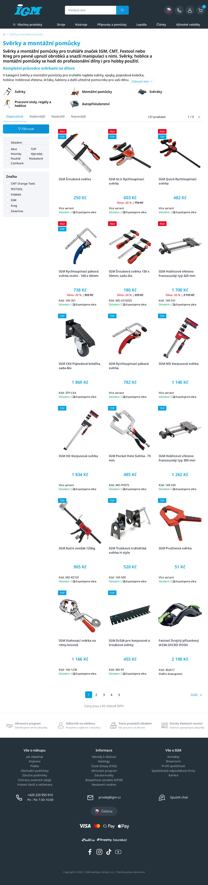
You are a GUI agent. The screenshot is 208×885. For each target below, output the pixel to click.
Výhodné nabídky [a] (188, 24)
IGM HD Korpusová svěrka (78, 456)
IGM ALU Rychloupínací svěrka (126, 181)
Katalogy (104, 761)
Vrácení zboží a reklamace (34, 784)
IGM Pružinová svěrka (175, 548)
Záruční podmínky (34, 775)
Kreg (14, 205)
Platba (34, 766)
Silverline (17, 211)
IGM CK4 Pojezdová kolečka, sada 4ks (80, 365)
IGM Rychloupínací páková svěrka (129, 365)
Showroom (173, 761)
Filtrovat (26, 129)
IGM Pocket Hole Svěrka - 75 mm (130, 458)
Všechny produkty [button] (27, 24)
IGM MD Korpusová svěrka (179, 363)
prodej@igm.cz (110, 797)
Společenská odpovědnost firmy (173, 770)
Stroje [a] (61, 24)
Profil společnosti (173, 766)
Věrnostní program (104, 770)
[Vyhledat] (122, 10)
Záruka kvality (104, 775)
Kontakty (173, 756)
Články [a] (161, 24)
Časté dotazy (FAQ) (104, 766)
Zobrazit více (142, 81)
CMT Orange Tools (23, 183)
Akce (14, 149)
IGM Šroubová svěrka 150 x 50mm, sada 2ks (129, 273)
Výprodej (36, 153)
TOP (33, 149)
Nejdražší (58, 116)
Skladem (16, 142)
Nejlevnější (37, 116)
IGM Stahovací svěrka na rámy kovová (77, 642)
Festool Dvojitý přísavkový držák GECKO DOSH (179, 642)
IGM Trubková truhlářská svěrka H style (127, 550)
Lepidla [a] (141, 24)
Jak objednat (34, 756)
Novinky (16, 153)
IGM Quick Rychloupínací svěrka (177, 181)
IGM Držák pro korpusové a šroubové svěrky (129, 642)
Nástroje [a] (81, 24)
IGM (13, 200)
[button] (36, 91)
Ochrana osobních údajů (34, 780)
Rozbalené (36, 158)
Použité (16, 158)
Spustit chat (179, 797)
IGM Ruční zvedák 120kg (77, 548)
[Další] (198, 116)
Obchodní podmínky (35, 770)
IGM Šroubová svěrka (75, 179)
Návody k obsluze (104, 756)
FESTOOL (17, 189)
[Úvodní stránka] (4, 34)
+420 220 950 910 (40, 795)
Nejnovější (78, 116)
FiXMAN (16, 194)
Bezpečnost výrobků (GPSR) (104, 780)
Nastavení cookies (104, 784)
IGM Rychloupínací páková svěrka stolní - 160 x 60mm (79, 273)
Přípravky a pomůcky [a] (112, 24)
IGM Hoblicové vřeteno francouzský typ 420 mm (177, 273)
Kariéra (173, 775)
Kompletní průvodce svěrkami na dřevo (39, 68)
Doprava (34, 761)
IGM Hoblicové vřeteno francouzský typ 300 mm (177, 458)
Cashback (17, 163)
